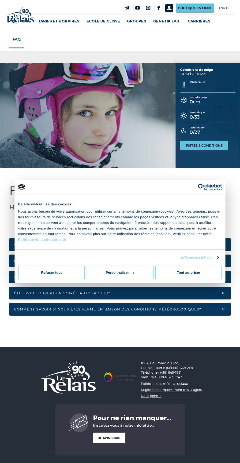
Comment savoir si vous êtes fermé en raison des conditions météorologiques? (108, 309)
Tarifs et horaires (58, 21)
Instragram (148, 8)
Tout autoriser (188, 272)
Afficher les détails (196, 257)
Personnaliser (120, 272)
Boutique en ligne (195, 8)
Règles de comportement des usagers (171, 390)
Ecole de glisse (103, 21)
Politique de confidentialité (42, 239)
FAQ (17, 39)
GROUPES (136, 21)
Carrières (199, 21)
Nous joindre (127, 8)
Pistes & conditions (204, 145)
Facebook (158, 8)
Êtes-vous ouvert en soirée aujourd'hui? (63, 293)
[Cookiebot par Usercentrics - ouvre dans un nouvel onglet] (201, 186)
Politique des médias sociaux (164, 384)
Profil (169, 8)
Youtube (137, 8)
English (225, 8)
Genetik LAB (166, 21)
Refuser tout (51, 272)
